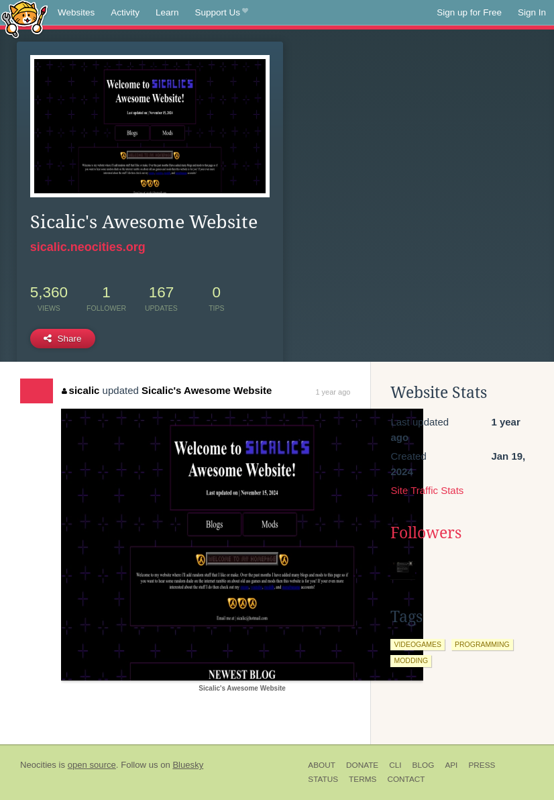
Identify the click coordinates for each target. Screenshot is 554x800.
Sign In (532, 12)
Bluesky (187, 765)
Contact (406, 779)
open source (92, 765)
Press (481, 765)
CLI (395, 765)
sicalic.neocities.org (88, 247)
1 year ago (332, 392)
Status (323, 779)
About (321, 765)
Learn (167, 12)
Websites (76, 12)
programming (482, 644)
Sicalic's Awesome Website (207, 390)
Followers (425, 533)
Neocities (38, 765)
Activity (125, 12)
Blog (423, 765)
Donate (362, 765)
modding (411, 660)
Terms (362, 779)
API (451, 765)
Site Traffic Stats (426, 490)
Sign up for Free (469, 12)
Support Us (221, 12)
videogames (417, 644)
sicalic (80, 390)
